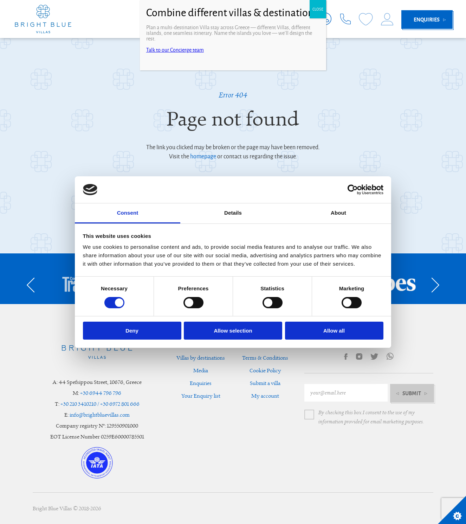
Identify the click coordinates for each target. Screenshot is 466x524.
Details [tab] (233, 213)
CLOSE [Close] (317, 9)
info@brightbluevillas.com (100, 415)
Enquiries (201, 383)
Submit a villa (265, 383)
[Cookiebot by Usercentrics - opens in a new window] (352, 189)
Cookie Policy (265, 370)
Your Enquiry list (200, 396)
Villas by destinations (200, 358)
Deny (131, 331)
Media (200, 370)
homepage (203, 156)
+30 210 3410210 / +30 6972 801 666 (100, 404)
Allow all (334, 331)
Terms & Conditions (265, 358)
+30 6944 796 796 (100, 393)
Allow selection (233, 331)
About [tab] (338, 213)
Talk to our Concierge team (175, 50)
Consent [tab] (127, 213)
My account (265, 396)
